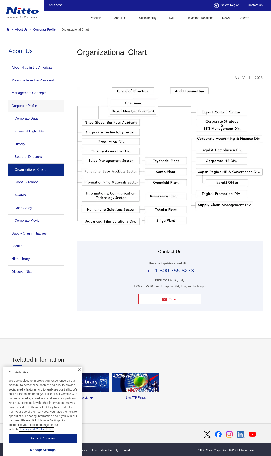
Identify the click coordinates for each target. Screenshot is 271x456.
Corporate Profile (44, 29)
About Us (21, 29)
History (20, 144)
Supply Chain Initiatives (29, 233)
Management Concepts (29, 93)
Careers (244, 18)
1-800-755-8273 (174, 270)
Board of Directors (28, 157)
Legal (126, 450)
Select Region (227, 5)
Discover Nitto (22, 271)
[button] (260, 17)
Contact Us (255, 5)
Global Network (26, 182)
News (226, 18)
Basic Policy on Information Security (95, 450)
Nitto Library (21, 259)
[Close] (79, 379)
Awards (20, 195)
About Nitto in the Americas (32, 67)
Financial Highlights (29, 131)
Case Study (23, 208)
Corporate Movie (27, 220)
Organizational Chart (75, 29)
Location (18, 246)
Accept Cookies (43, 448)
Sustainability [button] (147, 18)
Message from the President (33, 80)
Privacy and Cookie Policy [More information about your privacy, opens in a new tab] (36, 439)
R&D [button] (172, 18)
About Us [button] (120, 18)
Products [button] (96, 18)
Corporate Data (26, 118)
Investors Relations (200, 18)
